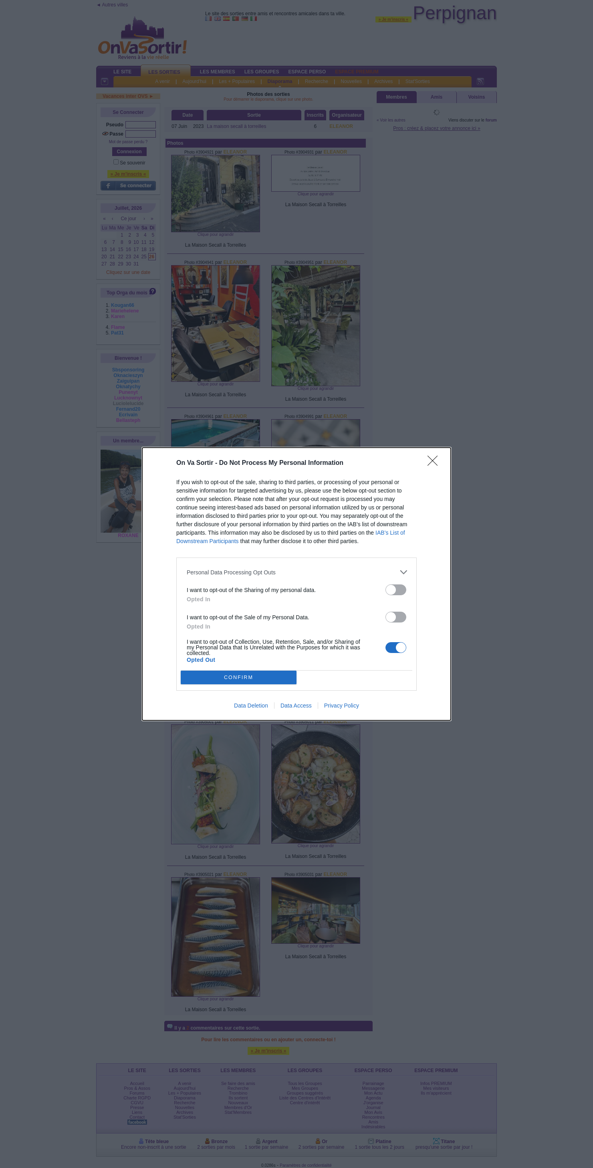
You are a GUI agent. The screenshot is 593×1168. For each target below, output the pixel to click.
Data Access (296, 705)
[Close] (435, 463)
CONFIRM (239, 678)
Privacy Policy (341, 705)
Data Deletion (251, 705)
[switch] (395, 589)
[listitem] (296, 572)
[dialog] (296, 584)
